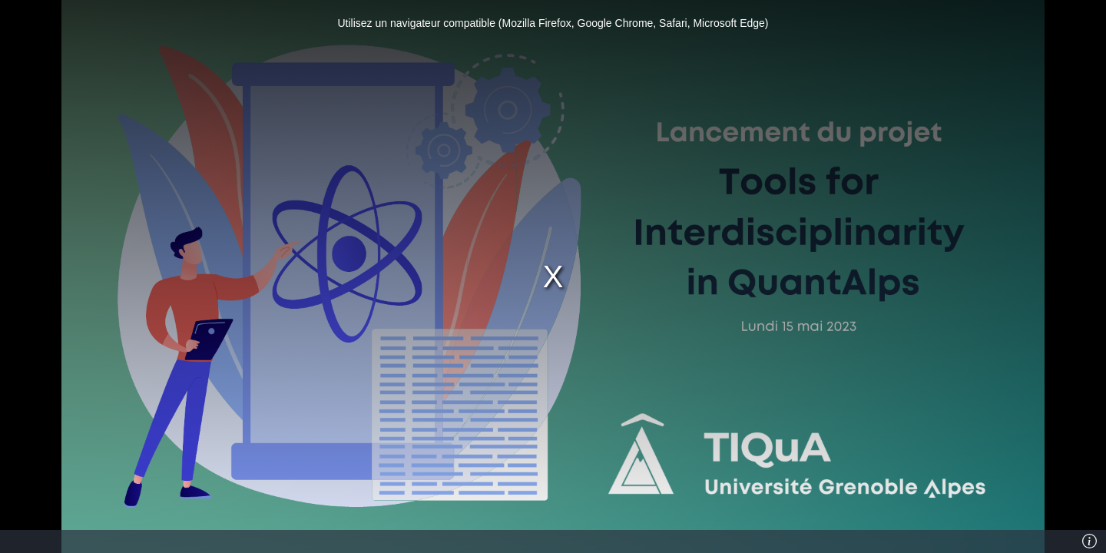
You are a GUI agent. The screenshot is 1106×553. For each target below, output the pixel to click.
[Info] (1089, 541)
